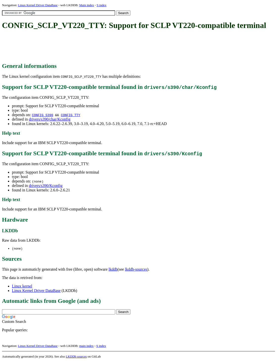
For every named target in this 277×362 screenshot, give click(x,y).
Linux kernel (22, 286)
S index (101, 5)
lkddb (113, 269)
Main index (86, 5)
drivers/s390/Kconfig (45, 185)
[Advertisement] (92, 46)
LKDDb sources (76, 357)
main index (86, 346)
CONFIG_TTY (70, 115)
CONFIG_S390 (42, 115)
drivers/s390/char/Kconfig (49, 119)
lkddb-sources (136, 269)
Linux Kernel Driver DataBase (38, 5)
